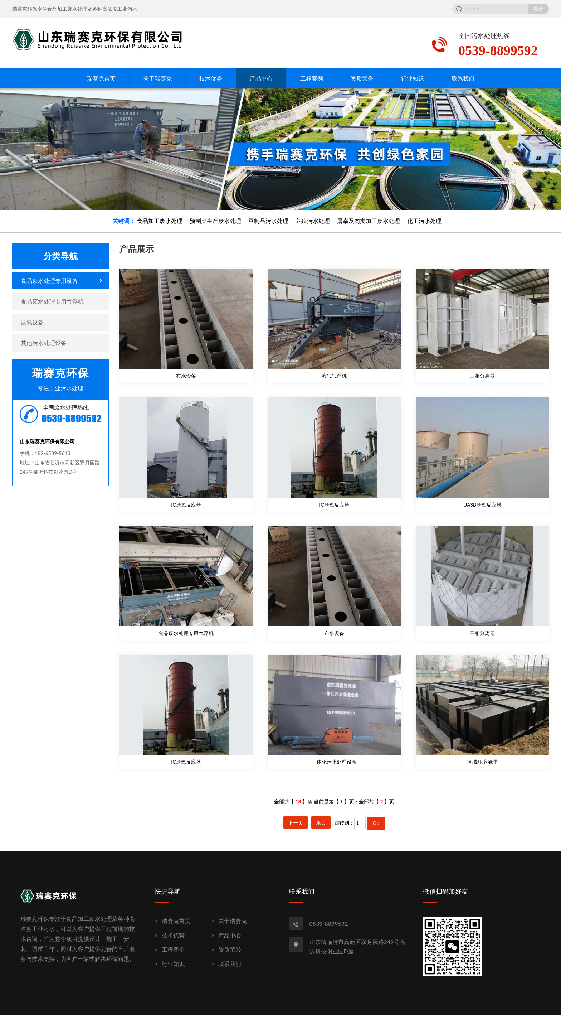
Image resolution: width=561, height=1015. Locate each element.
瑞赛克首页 (101, 78)
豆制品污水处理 (268, 220)
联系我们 (463, 78)
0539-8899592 (328, 923)
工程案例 (311, 78)
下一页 (295, 823)
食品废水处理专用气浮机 (52, 301)
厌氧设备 (32, 322)
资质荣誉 (362, 78)
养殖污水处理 (313, 220)
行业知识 (412, 78)
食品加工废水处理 (159, 220)
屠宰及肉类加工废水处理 (368, 220)
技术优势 (210, 78)
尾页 (321, 823)
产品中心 (261, 78)
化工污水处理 (424, 220)
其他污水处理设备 (44, 342)
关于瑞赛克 (157, 78)
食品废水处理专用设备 (49, 280)
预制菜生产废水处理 (215, 220)
